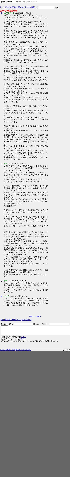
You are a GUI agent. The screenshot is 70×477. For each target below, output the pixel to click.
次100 (24, 320)
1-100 (29, 7)
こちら (23, 337)
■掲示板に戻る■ (16, 7)
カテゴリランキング (29, 1)
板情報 (19, 1)
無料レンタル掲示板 (23, 350)
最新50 (33, 7)
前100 (19, 320)
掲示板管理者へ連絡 (7, 350)
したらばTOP (5, 7)
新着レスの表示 (35, 316)
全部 (24, 7)
